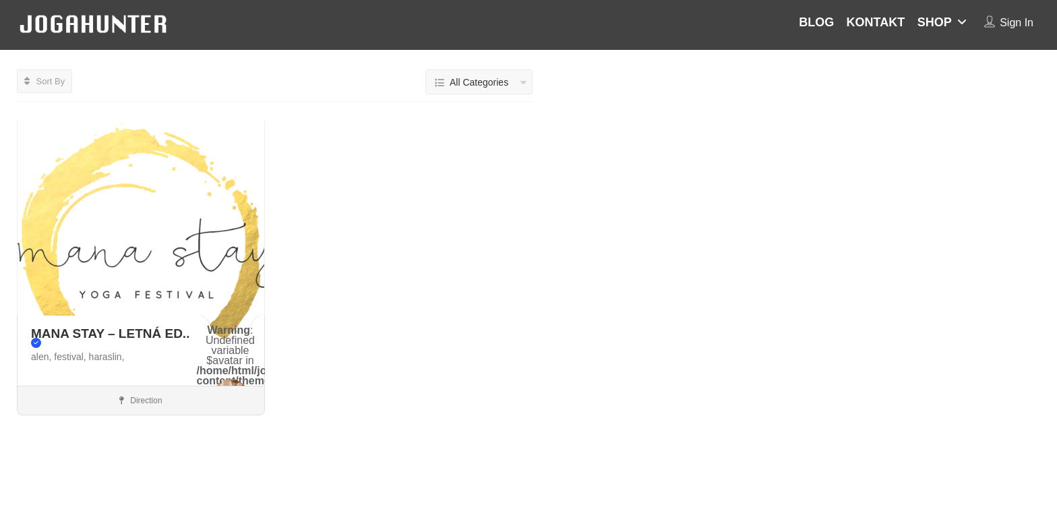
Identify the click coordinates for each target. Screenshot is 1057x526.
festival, (71, 356)
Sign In (1016, 22)
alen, (42, 356)
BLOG (816, 22)
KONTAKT (876, 22)
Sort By (44, 81)
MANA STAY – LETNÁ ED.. (110, 337)
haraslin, (107, 356)
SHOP (934, 22)
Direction (140, 400)
